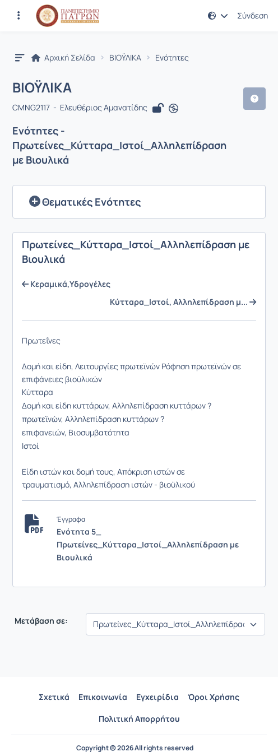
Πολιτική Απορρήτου (139, 718)
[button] (218, 16)
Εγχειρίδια (157, 696)
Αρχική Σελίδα (63, 57)
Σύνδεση (252, 15)
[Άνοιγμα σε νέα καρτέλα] (173, 108)
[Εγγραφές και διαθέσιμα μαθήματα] (18, 15)
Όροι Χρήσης (213, 696)
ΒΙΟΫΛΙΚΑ (125, 57)
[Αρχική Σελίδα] (67, 15)
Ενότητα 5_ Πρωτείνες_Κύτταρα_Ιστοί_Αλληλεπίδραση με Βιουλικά (148, 544)
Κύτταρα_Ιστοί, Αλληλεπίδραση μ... (183, 302)
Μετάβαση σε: (40, 620)
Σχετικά (54, 696)
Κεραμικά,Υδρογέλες (66, 284)
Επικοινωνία (102, 696)
